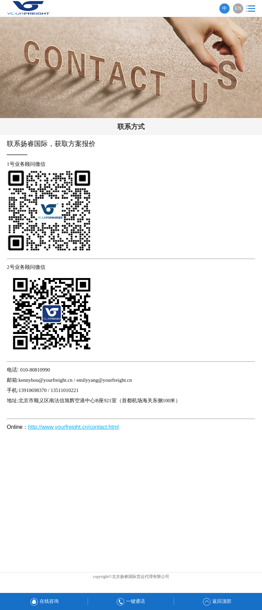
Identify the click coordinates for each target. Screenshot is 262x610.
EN (238, 8)
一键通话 (131, 601)
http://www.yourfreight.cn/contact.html (73, 427)
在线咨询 (44, 601)
